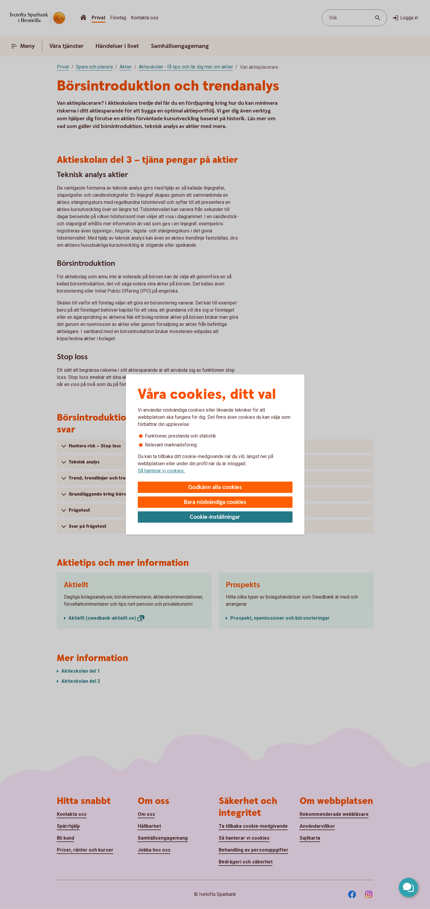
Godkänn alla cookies (215, 487)
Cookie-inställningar (215, 517)
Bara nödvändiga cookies (215, 502)
